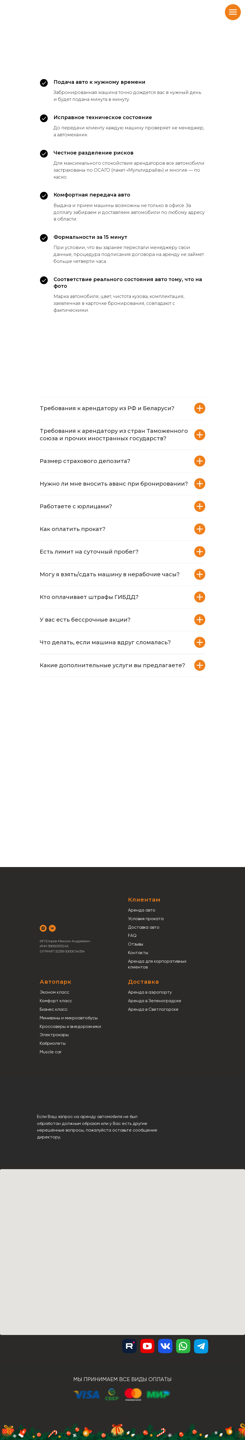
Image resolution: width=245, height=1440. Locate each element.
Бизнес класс (54, 1009)
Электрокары (54, 1034)
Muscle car (51, 1051)
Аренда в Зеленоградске (154, 1000)
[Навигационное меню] (233, 12)
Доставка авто (143, 927)
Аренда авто (141, 910)
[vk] (52, 928)
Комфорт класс (56, 1000)
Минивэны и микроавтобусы (69, 1017)
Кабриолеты (53, 1043)
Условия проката (146, 918)
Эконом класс (54, 992)
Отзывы (135, 944)
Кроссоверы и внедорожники (70, 1026)
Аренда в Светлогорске (153, 1009)
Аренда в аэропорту (150, 992)
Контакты (138, 952)
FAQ (132, 935)
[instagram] (43, 928)
